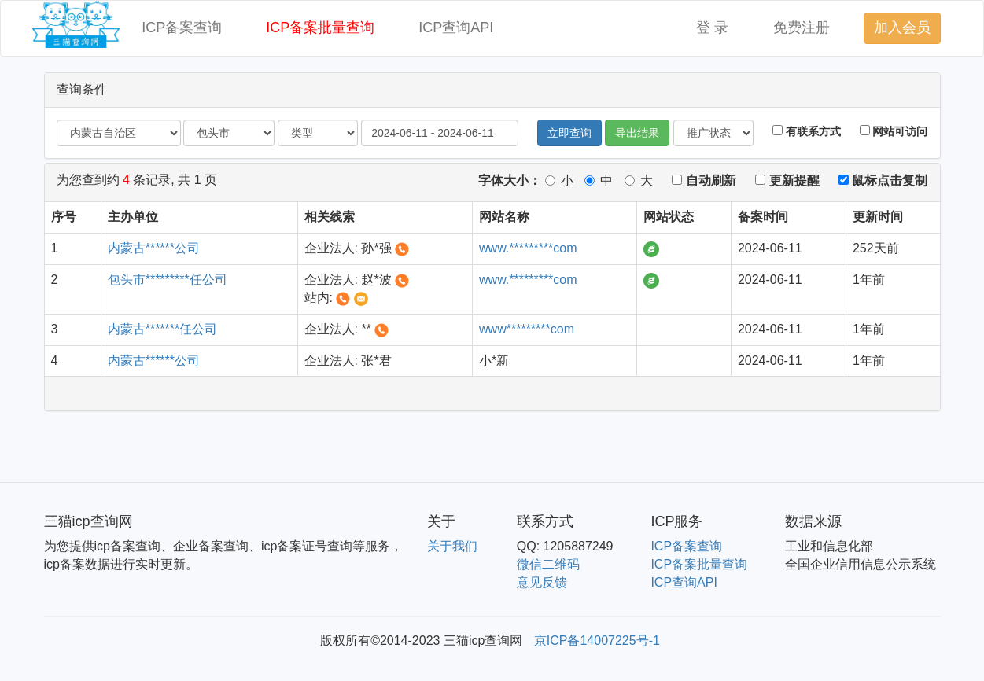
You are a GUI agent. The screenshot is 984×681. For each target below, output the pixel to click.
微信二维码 (548, 564)
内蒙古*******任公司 (163, 329)
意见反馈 (542, 582)
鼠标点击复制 (882, 180)
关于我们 (452, 546)
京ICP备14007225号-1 (597, 640)
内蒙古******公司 (154, 248)
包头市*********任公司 (167, 279)
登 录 (712, 27)
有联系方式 (806, 131)
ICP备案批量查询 (320, 27)
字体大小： (509, 180)
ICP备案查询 (182, 27)
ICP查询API (455, 27)
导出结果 (637, 133)
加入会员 (902, 27)
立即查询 (569, 133)
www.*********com (528, 248)
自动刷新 (703, 180)
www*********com (526, 329)
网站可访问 (894, 131)
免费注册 (801, 27)
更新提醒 (787, 180)
